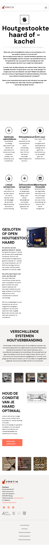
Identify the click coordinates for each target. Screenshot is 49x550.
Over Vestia (24, 529)
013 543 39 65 (18, 498)
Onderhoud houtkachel (24, 532)
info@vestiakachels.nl (9, 502)
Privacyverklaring (24, 525)
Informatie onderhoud (10, 442)
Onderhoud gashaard (24, 536)
